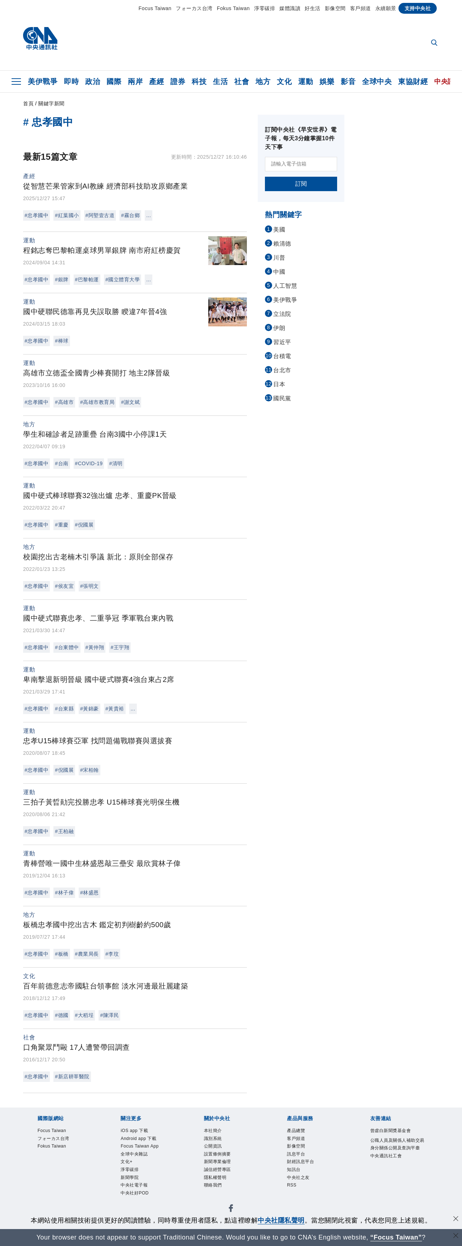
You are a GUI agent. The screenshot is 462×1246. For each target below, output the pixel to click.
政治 (92, 81)
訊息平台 (296, 1154)
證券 (177, 81)
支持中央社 (418, 8)
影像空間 (335, 8)
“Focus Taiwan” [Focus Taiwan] (396, 1237)
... (148, 215)
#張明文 (89, 586)
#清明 (115, 463)
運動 (305, 81)
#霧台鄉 (130, 215)
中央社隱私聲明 (281, 1220)
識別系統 (213, 1138)
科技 (199, 81)
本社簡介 (213, 1130)
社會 (241, 81)
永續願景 (385, 8)
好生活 (313, 8)
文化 (284, 81)
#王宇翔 (119, 647)
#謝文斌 (130, 402)
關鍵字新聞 (51, 103)
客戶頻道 (360, 8)
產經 (156, 81)
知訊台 (294, 1169)
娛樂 (326, 81)
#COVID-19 (89, 463)
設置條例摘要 (217, 1154)
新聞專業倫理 (217, 1161)
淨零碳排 (264, 8)
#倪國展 (84, 525)
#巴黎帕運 (87, 279)
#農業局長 (87, 954)
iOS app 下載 (134, 1130)
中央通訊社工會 (386, 1155)
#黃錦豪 (89, 709)
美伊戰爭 (42, 81)
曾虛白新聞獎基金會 (390, 1130)
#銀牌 (61, 279)
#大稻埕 (84, 1015)
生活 (220, 81)
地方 (263, 81)
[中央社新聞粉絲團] (231, 1209)
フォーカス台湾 (194, 8)
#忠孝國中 (36, 215)
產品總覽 (296, 1130)
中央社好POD (135, 1193)
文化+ (126, 1161)
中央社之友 (298, 1177)
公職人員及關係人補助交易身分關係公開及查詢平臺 (397, 1144)
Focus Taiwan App (139, 1146)
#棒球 (61, 341)
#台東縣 (64, 709)
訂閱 (301, 184)
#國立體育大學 (122, 279)
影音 (348, 81)
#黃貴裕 (114, 709)
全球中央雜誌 (134, 1154)
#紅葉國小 (67, 215)
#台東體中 (67, 647)
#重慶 (61, 525)
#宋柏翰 (89, 770)
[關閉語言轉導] (455, 1236)
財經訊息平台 (300, 1161)
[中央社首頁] (40, 40)
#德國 (61, 1015)
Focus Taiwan (155, 8)
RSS (291, 1185)
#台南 (61, 463)
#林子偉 (64, 892)
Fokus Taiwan (233, 8)
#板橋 (61, 954)
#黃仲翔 (95, 647)
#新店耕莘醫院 (72, 1076)
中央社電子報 (134, 1185)
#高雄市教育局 (97, 402)
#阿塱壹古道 (100, 215)
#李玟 (112, 954)
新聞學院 (130, 1177)
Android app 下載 (138, 1138)
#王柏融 (64, 831)
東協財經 (413, 81)
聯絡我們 (213, 1185)
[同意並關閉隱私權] (455, 1219)
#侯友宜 (64, 586)
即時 (71, 81)
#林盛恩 (89, 892)
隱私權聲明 (215, 1177)
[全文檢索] (435, 43)
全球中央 (377, 81)
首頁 (28, 103)
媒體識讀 (289, 8)
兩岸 (135, 81)
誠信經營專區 (217, 1169)
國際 (113, 81)
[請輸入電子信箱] (301, 164)
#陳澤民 (109, 1015)
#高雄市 (64, 402)
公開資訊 (213, 1146)
